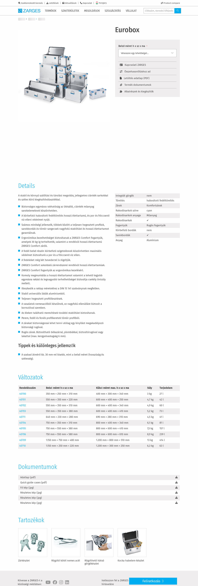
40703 (22, 411)
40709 (22, 440)
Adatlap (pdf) (28, 477)
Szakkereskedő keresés (32, 3)
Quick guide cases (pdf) (33, 482)
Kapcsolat (87, 3)
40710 (22, 445)
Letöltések (54, 3)
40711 (22, 416)
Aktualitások (71, 3)
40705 (22, 428)
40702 (22, 405)
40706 (22, 434)
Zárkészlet (24, 560)
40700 (22, 393)
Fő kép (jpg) (27, 487)
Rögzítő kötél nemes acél (65, 560)
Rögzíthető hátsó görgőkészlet (94, 562)
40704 (22, 422)
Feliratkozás (151, 581)
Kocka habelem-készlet (131, 560)
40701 (22, 399)
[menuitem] (51, 10)
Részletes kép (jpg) (31, 492)
